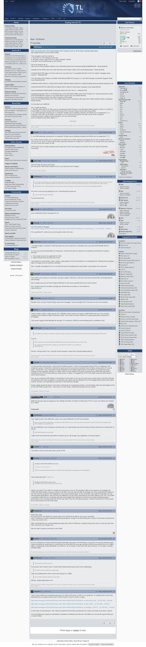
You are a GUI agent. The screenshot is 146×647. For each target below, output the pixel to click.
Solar (123, 363)
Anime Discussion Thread (12, 217)
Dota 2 (7, 158)
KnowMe (122, 153)
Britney (122, 101)
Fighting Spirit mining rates (12, 138)
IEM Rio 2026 (124, 299)
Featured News (10, 26)
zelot (121, 117)
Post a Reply (35, 43)
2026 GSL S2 (124, 278)
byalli (121, 137)
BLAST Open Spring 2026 (128, 306)
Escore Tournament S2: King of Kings (131, 243)
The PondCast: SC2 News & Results (15, 97)
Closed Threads (16, 268)
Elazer (135, 365)
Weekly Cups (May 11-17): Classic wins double (14, 45)
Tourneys (8, 67)
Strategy (7, 80)
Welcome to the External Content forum (15, 93)
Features (46, 18)
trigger (121, 98)
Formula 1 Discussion (11, 230)
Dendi (121, 128)
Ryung (121, 39)
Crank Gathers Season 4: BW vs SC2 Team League (14, 43)
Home (6, 18)
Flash (123, 368)
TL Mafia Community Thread (12, 186)
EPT (58, 19)
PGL (122, 162)
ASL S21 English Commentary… (13, 258)
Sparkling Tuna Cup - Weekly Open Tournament (16, 70)
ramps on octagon (10, 256)
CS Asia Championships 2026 (129, 288)
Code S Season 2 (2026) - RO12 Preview (14, 33)
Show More (122, 233)
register (76, 630)
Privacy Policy (69, 641)
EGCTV (123, 168)
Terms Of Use (78, 641)
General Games (10, 146)
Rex (121, 43)
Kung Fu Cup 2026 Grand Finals (129, 319)
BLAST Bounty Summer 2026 (129, 335)
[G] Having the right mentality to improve (16, 81)
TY (122, 361)
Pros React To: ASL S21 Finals (13, 116)
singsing (122, 145)
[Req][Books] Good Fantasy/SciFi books (16, 219)
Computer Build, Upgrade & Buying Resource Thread (16, 238)
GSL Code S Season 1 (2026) (13, 74)
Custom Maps (9, 85)
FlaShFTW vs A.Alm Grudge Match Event (16, 108)
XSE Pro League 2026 (127, 342)
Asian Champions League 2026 (129, 290)
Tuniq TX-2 (50, 477)
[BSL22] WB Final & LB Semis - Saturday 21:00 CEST (16, 127)
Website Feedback (16, 265)
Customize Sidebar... (16, 262)
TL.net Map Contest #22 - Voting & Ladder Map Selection (14, 28)
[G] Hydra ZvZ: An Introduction (13, 136)
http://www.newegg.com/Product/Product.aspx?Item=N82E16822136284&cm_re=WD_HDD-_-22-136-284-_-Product (70, 604)
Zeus (121, 107)
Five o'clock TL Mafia (10, 188)
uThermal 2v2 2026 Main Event (129, 326)
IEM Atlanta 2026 (125, 292)
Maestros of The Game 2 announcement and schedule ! (16, 76)
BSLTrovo (124, 174)
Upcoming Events (130, 181)
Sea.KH (122, 115)
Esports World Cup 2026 (127, 332)
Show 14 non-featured (125, 177)
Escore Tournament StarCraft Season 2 (15, 125)
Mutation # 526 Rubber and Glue (14, 99)
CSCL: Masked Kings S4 (127, 267)
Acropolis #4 (124, 265)
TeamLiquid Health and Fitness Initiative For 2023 (16, 228)
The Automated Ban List (11, 245)
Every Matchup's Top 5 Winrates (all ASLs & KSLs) (16, 114)
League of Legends (11, 163)
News (16, 22)
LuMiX (121, 134)
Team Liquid (122, 1)
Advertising (60, 641)
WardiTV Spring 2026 (126, 274)
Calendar (20, 18)
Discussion (135, 46)
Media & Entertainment (12, 213)
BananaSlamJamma (125, 132)
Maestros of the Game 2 (127, 276)
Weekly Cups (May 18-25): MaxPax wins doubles (14, 41)
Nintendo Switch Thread (11, 149)
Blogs (16, 249)
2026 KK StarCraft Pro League (129, 253)
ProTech (122, 96)
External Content (10, 92)
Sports (7, 222)
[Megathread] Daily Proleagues (13, 123)
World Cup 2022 (10, 233)
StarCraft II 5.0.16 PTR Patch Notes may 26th (14, 39)
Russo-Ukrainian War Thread (13, 199)
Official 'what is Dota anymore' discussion (16, 160)
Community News (11, 38)
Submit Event (137, 51)
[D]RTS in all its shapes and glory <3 (15, 86)
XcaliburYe (123, 130)
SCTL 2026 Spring (126, 272)
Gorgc (121, 124)
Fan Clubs (8, 208)
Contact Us (86, 641)
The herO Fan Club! (10, 210)
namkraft (25, 258)
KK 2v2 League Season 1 (128, 262)
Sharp (134, 371)
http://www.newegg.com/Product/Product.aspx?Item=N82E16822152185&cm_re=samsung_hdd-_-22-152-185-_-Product (71, 600)
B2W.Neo (122, 147)
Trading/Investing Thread (11, 203)
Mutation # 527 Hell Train (11, 95)
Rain (123, 367)
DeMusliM (122, 151)
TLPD (130, 351)
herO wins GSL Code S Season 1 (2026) (14, 34)
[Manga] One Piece (10, 215)
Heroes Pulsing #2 (126, 330)
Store (52, 18)
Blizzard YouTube (126, 171)
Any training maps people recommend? (15, 132)
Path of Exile (8, 153)
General (7, 54)
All (114, 43)
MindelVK (122, 142)
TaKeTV (122, 40)
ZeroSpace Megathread (11, 151)
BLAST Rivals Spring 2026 (128, 297)
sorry (121, 113)
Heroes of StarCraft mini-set (12, 177)
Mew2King (123, 155)
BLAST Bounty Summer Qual (129, 337)
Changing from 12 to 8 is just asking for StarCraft (16, 57)
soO (134, 362)
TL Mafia (7, 180)
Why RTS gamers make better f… (13, 254)
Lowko (122, 149)
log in (68, 630)
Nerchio (135, 359)
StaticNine (25, 256)
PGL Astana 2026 (125, 294)
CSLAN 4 (123, 314)
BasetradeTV (124, 166)
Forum (13, 18)
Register (12, 1)
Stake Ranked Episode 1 (127, 304)
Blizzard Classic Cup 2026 (128, 316)
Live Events (129, 22)
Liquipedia (132, 1)
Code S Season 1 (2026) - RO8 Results (14, 46)
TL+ (64, 18)
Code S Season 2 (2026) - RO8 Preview (14, 29)
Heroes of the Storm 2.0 (11, 170)
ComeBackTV (123, 37)
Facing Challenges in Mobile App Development (16, 240)
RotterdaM (122, 36)
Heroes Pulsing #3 (126, 328)
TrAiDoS (25, 252)
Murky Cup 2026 (125, 283)
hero (121, 111)
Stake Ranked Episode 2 (127, 285)
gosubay (25, 254)
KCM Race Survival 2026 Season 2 (130, 260)
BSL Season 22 (125, 256)
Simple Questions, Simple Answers (14, 168)
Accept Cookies (94, 644)
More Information (107, 644)
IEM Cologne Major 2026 (127, 344)
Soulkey (135, 368)
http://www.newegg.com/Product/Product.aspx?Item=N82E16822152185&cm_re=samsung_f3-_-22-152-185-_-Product (71, 228)
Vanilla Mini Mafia (9, 182)
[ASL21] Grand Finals (11, 121)
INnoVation (136, 363)
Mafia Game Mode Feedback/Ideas (14, 184)
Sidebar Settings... (129, 374)
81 (26, 39)
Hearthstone (9, 173)
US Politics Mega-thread (11, 197)
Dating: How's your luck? (11, 205)
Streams (28, 18)
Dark (123, 362)
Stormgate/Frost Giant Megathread (14, 147)
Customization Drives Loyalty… (13, 252)
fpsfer (121, 157)
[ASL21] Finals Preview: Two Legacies (14, 31)
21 (26, 31)
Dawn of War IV (9, 155)
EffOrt (121, 103)
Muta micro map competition (12, 134)
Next (110, 43)
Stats (123, 365)
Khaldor (122, 140)
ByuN (123, 359)
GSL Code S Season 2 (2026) (13, 68)
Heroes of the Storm (11, 166)
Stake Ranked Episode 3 (127, 339)
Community (16, 192)
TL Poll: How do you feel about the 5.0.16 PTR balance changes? (16, 59)
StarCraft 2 (16, 50)
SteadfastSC (123, 41)
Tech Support (9, 236)
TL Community (10, 243)
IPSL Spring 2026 (125, 258)
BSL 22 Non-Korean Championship (130, 312)
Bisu (134, 367)
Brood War (16, 103)
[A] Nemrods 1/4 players (11, 88)
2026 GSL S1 (124, 245)
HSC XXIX (123, 323)
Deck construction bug (11, 175)
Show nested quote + (44, 467)
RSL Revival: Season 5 (127, 281)
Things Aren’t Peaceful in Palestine (14, 201)
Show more (124, 120)
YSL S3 (123, 269)
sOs (134, 361)
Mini (121, 105)
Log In (6, 1)
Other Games (16, 142)
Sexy (121, 119)
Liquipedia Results (129, 237)
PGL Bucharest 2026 (126, 301)
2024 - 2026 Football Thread (12, 224)
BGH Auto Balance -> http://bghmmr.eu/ (15, 110)
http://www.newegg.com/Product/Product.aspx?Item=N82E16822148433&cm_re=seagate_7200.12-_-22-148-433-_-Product (73, 607)
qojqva (122, 126)
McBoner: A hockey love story (13, 226)
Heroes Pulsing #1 (126, 247)
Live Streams (130, 83)
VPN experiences (9, 112)
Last (121, 109)
